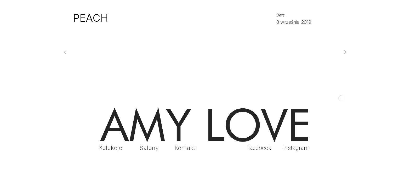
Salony (149, 147)
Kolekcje (110, 147)
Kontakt (185, 147)
